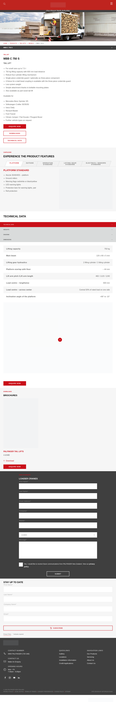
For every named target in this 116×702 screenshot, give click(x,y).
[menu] (99, 3)
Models (31, 43)
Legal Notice (19, 691)
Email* (6, 614)
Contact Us (91, 663)
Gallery (62, 654)
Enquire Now (15, 126)
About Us (90, 660)
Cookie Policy (59, 691)
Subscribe (58, 628)
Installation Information (67, 660)
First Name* (23, 481)
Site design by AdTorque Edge (102, 691)
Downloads (14, 133)
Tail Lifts (23, 43)
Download (10, 461)
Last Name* (23, 491)
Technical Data (15, 140)
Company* (23, 511)
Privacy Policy (7, 634)
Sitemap (67, 691)
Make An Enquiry (14, 662)
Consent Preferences (45, 691)
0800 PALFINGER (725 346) (18, 654)
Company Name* (10, 604)
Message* (23, 540)
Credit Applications (66, 663)
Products (13, 43)
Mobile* (22, 521)
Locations (62, 657)
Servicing (90, 657)
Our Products (92, 654)
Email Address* (25, 501)
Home (5, 43)
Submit (58, 574)
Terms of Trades (30, 691)
